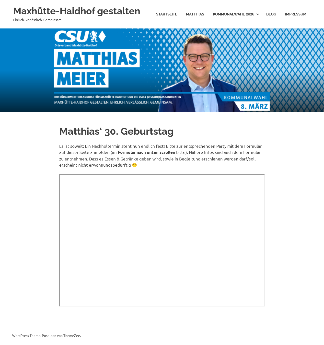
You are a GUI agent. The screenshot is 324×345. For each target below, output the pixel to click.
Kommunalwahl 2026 (236, 14)
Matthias (195, 14)
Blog (271, 14)
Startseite (166, 14)
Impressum (295, 14)
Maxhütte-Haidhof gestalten (76, 10)
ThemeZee (71, 335)
